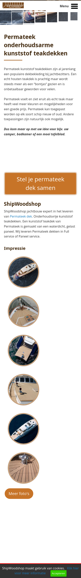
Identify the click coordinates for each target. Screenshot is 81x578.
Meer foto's (19, 493)
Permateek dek (21, 216)
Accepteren (58, 573)
